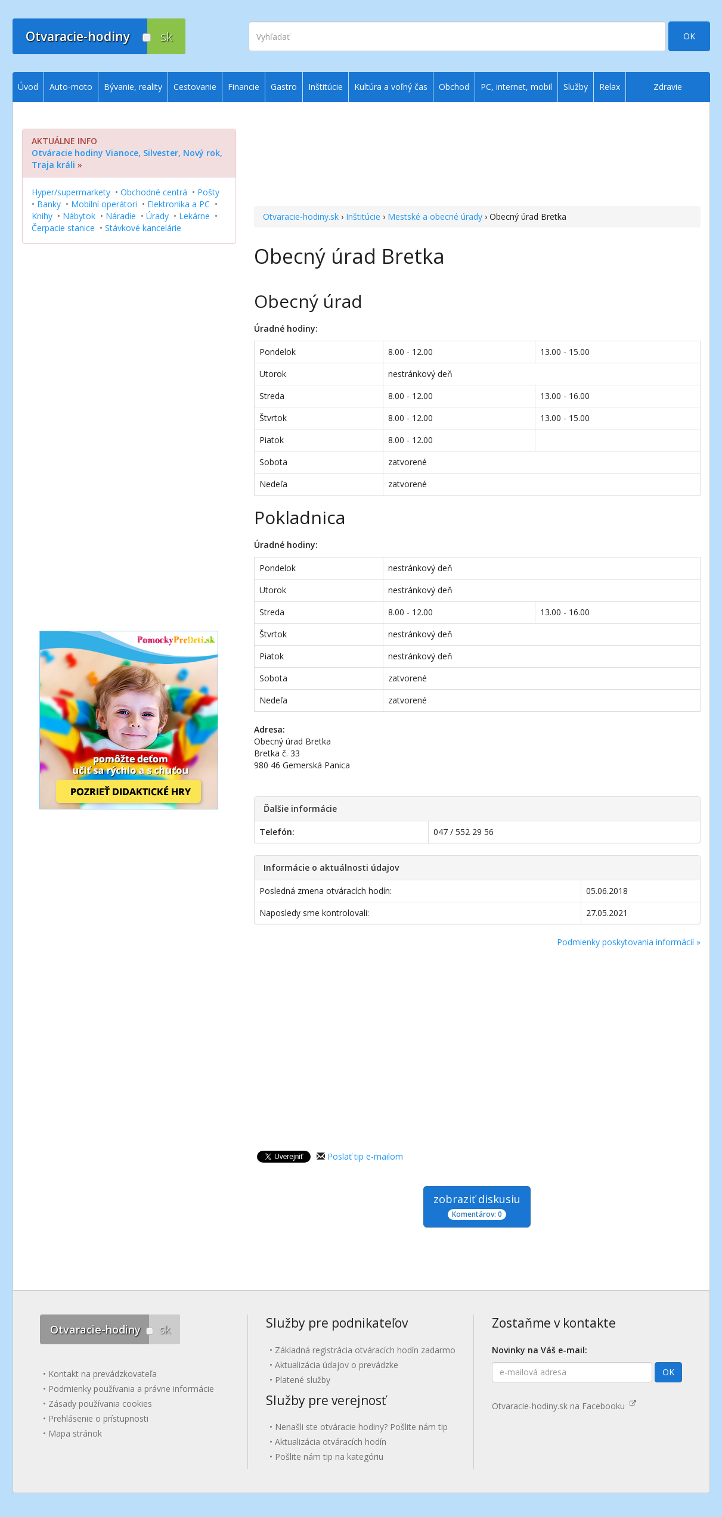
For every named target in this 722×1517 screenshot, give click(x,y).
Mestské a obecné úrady (435, 216)
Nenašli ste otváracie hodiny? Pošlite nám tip (361, 1426)
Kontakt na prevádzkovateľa (102, 1373)
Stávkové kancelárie (143, 227)
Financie (243, 86)
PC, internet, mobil (516, 86)
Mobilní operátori (104, 204)
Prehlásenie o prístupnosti (98, 1418)
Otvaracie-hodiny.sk (301, 216)
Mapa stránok (75, 1433)
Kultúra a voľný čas (390, 86)
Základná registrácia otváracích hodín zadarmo (365, 1350)
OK (689, 36)
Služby (575, 86)
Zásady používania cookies (100, 1403)
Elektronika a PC (178, 204)
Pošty (208, 192)
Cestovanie (194, 86)
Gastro (284, 86)
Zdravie (667, 86)
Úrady (157, 216)
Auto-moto (70, 86)
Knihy (42, 216)
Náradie (121, 216)
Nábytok (79, 216)
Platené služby (302, 1379)
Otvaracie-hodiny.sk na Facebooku (564, 1406)
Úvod (28, 86)
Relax (609, 86)
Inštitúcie (363, 216)
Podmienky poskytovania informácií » (629, 942)
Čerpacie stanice (63, 227)
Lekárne (194, 216)
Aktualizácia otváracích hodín (330, 1441)
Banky (49, 204)
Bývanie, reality (133, 86)
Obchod (454, 86)
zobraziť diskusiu (476, 1206)
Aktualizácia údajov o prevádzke (336, 1364)
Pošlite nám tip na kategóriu (329, 1456)
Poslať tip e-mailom (365, 1156)
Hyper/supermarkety (71, 192)
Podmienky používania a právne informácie (131, 1388)
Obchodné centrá (153, 192)
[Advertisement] (477, 155)
